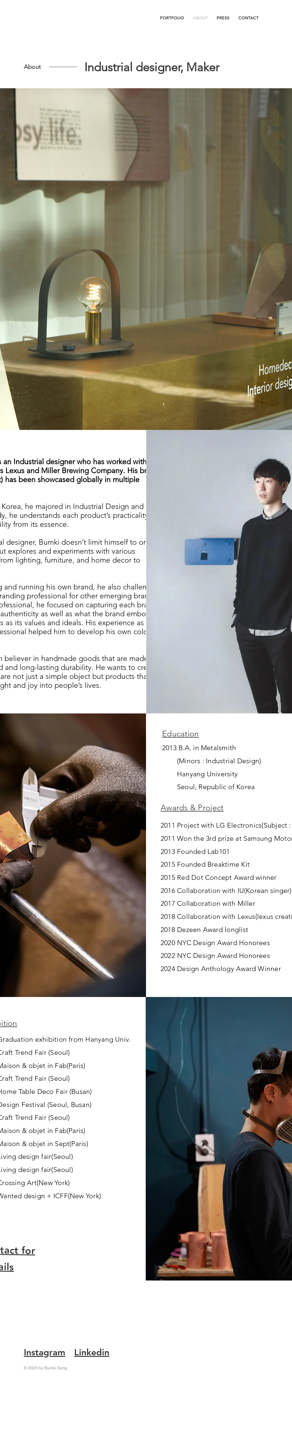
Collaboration (198, 903)
